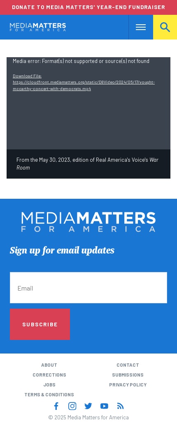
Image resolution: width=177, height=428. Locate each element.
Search (165, 27)
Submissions (128, 374)
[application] (88, 103)
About (49, 365)
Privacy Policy (128, 384)
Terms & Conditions (49, 394)
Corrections (49, 374)
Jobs (49, 384)
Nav (135, 27)
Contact (127, 365)
